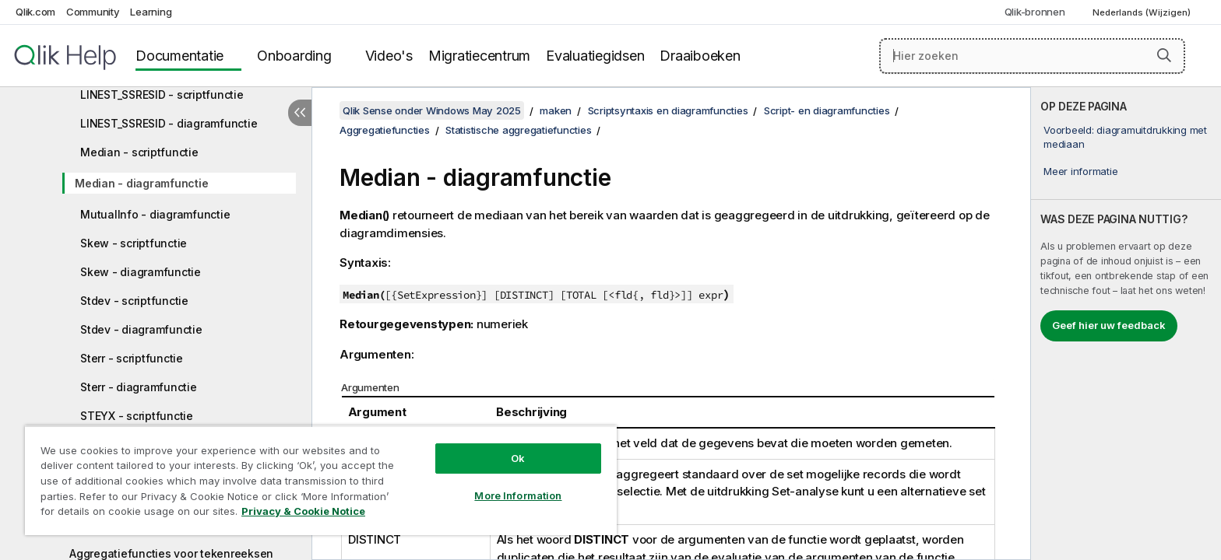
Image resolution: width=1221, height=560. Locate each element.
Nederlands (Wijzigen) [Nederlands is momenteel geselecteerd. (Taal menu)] (1143, 12)
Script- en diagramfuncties (827, 110)
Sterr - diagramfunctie (138, 387)
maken (556, 110)
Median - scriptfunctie (139, 152)
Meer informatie (1080, 171)
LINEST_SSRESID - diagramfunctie (168, 123)
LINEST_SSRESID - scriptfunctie (162, 94)
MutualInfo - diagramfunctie (155, 214)
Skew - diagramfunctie (140, 271)
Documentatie (179, 55)
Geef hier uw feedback (1109, 325)
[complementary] (1126, 323)
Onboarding (294, 55)
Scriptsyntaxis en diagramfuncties (668, 110)
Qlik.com (35, 11)
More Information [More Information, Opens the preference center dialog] (517, 495)
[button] (1164, 55)
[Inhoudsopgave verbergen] (299, 113)
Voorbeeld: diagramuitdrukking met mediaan (1125, 137)
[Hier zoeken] (1032, 56)
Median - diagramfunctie (141, 183)
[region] (321, 480)
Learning (150, 11)
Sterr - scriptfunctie (131, 358)
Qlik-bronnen (1035, 11)
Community (93, 11)
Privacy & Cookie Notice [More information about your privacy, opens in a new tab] (303, 511)
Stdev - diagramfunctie (141, 329)
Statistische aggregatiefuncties (518, 130)
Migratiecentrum (479, 55)
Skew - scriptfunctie (133, 243)
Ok (518, 458)
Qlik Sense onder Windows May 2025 (432, 110)
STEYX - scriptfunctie (136, 415)
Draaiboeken (700, 55)
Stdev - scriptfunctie (134, 300)
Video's (389, 55)
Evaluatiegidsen (595, 55)
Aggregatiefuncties (385, 130)
